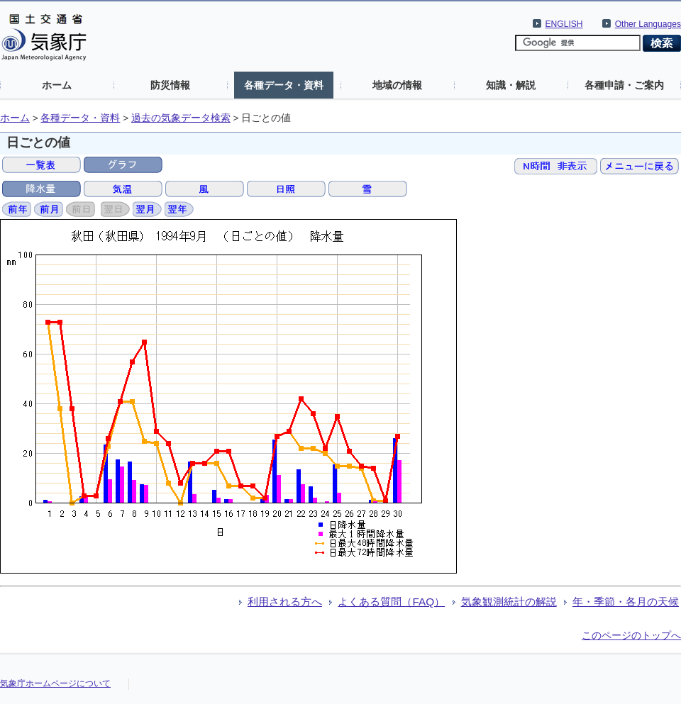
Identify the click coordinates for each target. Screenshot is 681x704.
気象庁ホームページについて (55, 683)
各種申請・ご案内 (624, 85)
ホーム (57, 85)
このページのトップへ (631, 635)
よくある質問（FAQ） (391, 602)
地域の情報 (397, 85)
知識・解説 (511, 85)
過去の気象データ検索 (181, 118)
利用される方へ (285, 602)
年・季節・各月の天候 (625, 602)
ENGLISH (564, 24)
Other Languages (648, 24)
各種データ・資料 (283, 85)
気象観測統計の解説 (509, 602)
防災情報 (170, 85)
